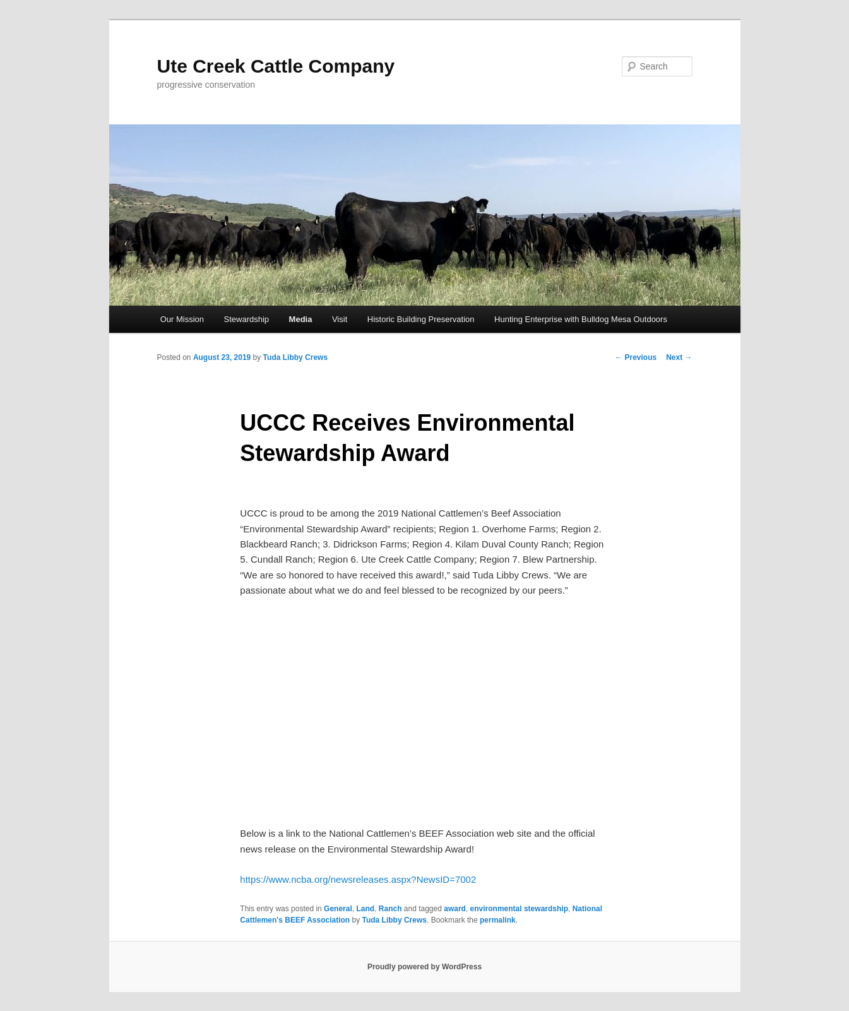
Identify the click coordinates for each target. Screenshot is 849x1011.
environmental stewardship (519, 908)
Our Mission (182, 319)
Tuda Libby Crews (295, 357)
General (338, 908)
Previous (635, 357)
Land (365, 908)
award (455, 908)
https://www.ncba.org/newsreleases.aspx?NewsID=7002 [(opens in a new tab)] (358, 879)
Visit (339, 319)
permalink (498, 920)
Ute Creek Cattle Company (276, 66)
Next (679, 357)
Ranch (390, 908)
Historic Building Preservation (421, 319)
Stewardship (247, 319)
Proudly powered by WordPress (424, 966)
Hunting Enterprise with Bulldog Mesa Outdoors (580, 319)
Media (300, 319)
